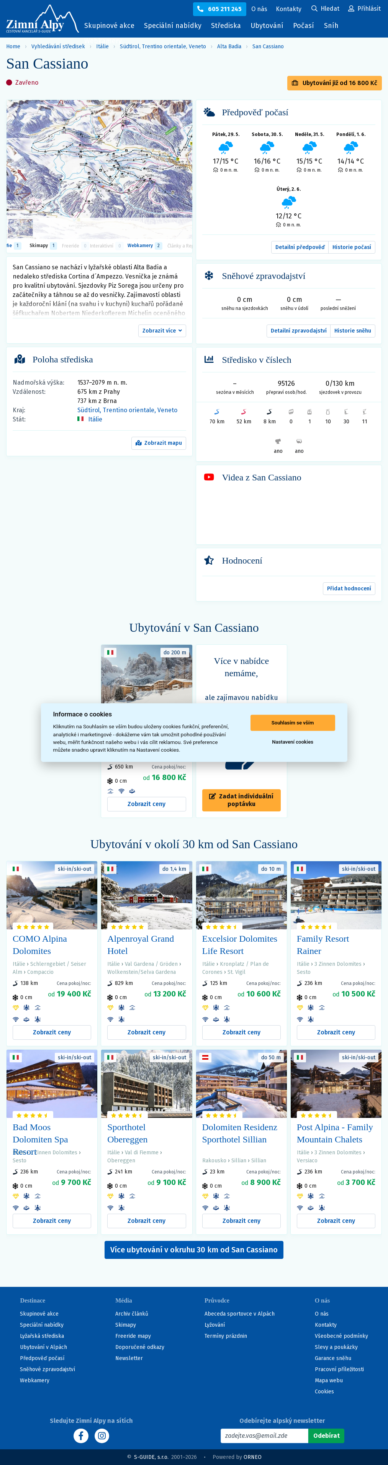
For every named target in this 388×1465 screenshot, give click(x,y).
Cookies (324, 1391)
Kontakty (326, 1325)
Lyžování (215, 1325)
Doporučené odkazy (139, 1347)
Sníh (333, 27)
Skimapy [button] (43, 246)
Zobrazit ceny (146, 804)
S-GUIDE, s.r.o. (151, 1457)
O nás (322, 1314)
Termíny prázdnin (226, 1336)
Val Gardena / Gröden (151, 964)
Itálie (95, 419)
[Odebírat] (326, 1436)
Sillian (238, 1160)
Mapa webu (329, 1380)
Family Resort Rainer (323, 945)
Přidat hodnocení (349, 588)
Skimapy (125, 1325)
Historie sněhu (352, 331)
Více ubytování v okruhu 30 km (194, 1249)
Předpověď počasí (42, 1358)
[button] (162, 331)
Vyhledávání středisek (58, 46)
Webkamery (103, 41)
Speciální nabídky (172, 25)
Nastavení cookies (292, 742)
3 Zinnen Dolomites (338, 964)
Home (13, 46)
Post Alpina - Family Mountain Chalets (335, 1133)
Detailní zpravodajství (299, 331)
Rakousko (214, 1160)
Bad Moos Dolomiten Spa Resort (40, 1139)
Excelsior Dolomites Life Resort (240, 945)
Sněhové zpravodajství (47, 1369)
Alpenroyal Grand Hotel (140, 945)
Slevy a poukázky (336, 1347)
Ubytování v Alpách (43, 1347)
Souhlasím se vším (293, 723)
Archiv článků (131, 1314)
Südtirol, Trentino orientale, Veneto (127, 410)
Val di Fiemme (142, 1152)
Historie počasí (351, 247)
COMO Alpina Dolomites (40, 945)
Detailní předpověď (300, 247)
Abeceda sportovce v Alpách (240, 1314)
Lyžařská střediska (42, 1336)
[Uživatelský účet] (325, 9)
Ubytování (268, 27)
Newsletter (129, 1358)
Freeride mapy (133, 1336)
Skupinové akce (109, 25)
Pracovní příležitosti (339, 1369)
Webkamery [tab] (145, 246)
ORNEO (253, 1457)
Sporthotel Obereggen (127, 1133)
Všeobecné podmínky (341, 1336)
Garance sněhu (333, 1358)
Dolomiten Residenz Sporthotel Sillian (240, 1133)
